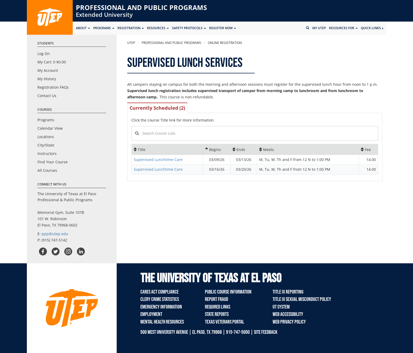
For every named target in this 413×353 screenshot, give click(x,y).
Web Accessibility (288, 314)
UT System (281, 307)
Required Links (217, 307)
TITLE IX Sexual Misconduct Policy (302, 299)
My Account (47, 70)
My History (46, 78)
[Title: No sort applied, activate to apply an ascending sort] (167, 149)
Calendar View (50, 128)
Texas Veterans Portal (224, 322)
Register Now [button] (222, 28)
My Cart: (51, 61)
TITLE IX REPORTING (288, 292)
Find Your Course (52, 161)
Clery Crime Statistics (159, 299)
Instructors (47, 153)
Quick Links (372, 28)
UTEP (131, 43)
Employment (151, 314)
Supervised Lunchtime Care (158, 159)
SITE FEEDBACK (265, 332)
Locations (45, 136)
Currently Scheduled (157, 108)
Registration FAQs (53, 87)
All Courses (47, 170)
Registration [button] (130, 28)
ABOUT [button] (83, 28)
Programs (45, 119)
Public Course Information (228, 292)
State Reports (217, 314)
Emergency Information (161, 307)
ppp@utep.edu (55, 233)
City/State (45, 145)
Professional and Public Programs (141, 7)
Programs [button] (103, 28)
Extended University (104, 14)
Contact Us (46, 95)
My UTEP (319, 28)
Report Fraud (216, 299)
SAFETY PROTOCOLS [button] (189, 28)
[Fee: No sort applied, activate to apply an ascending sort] (368, 149)
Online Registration (224, 43)
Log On (43, 53)
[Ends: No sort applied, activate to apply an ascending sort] (243, 149)
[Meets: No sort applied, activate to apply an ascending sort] (307, 149)
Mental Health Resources (162, 322)
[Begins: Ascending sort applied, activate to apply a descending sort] (216, 149)
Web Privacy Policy (289, 322)
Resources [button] (158, 28)
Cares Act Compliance (159, 292)
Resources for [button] (343, 28)
